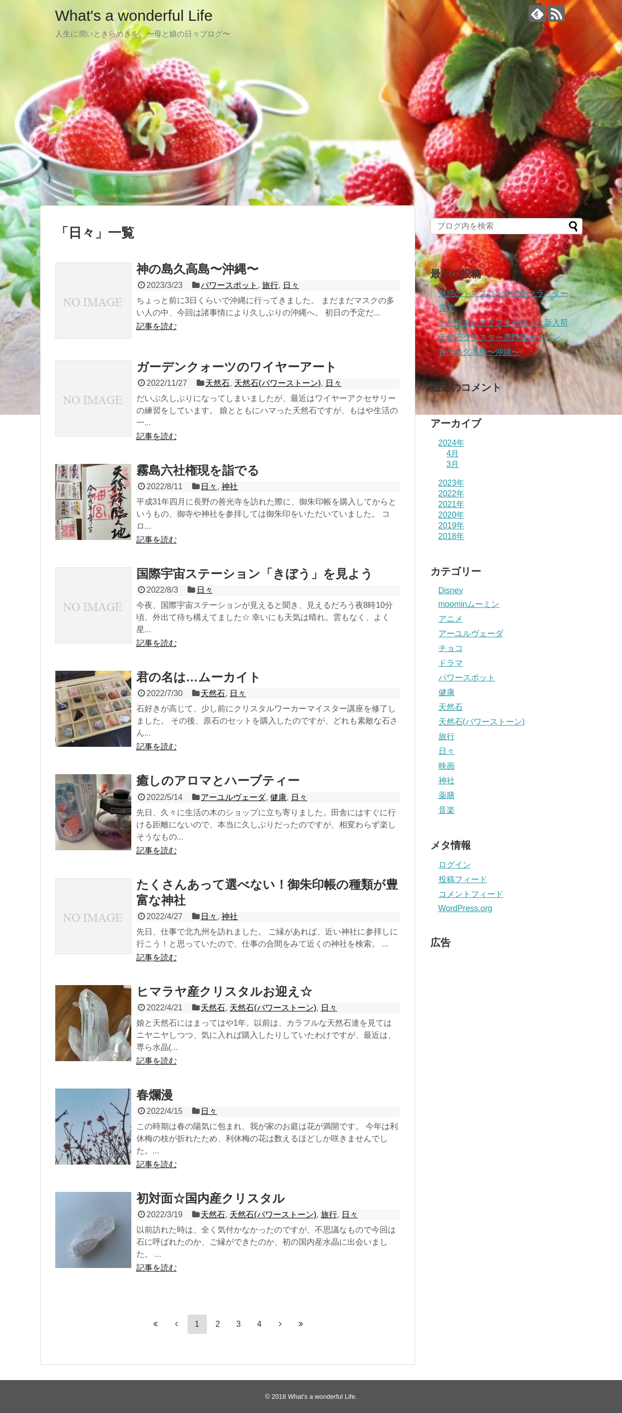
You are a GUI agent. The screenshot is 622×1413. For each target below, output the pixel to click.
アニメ (450, 618)
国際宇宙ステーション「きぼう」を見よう (254, 574)
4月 (453, 453)
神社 (230, 486)
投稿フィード (462, 879)
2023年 (451, 483)
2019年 (451, 525)
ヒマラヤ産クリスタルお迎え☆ (224, 991)
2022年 (451, 493)
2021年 (451, 504)
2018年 (451, 536)
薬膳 (446, 795)
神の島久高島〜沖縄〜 (197, 269)
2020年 (451, 515)
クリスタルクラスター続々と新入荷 (503, 322)
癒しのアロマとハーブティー (218, 780)
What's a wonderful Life (134, 15)
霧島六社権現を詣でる (198, 470)
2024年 (451, 443)
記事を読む (156, 326)
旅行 (270, 285)
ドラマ (450, 663)
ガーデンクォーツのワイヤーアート (236, 367)
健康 (278, 797)
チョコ (450, 648)
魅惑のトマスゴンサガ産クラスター (503, 293)
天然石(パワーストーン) (277, 383)
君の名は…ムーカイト (198, 677)
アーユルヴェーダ (233, 797)
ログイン (454, 864)
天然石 (217, 383)
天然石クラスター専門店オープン (499, 337)
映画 (446, 766)
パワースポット (229, 285)
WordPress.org (465, 908)
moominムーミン (469, 604)
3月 (453, 464)
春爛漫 (154, 1095)
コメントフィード (470, 894)
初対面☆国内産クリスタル (210, 1198)
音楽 (446, 308)
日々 (291, 285)
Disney (450, 590)
